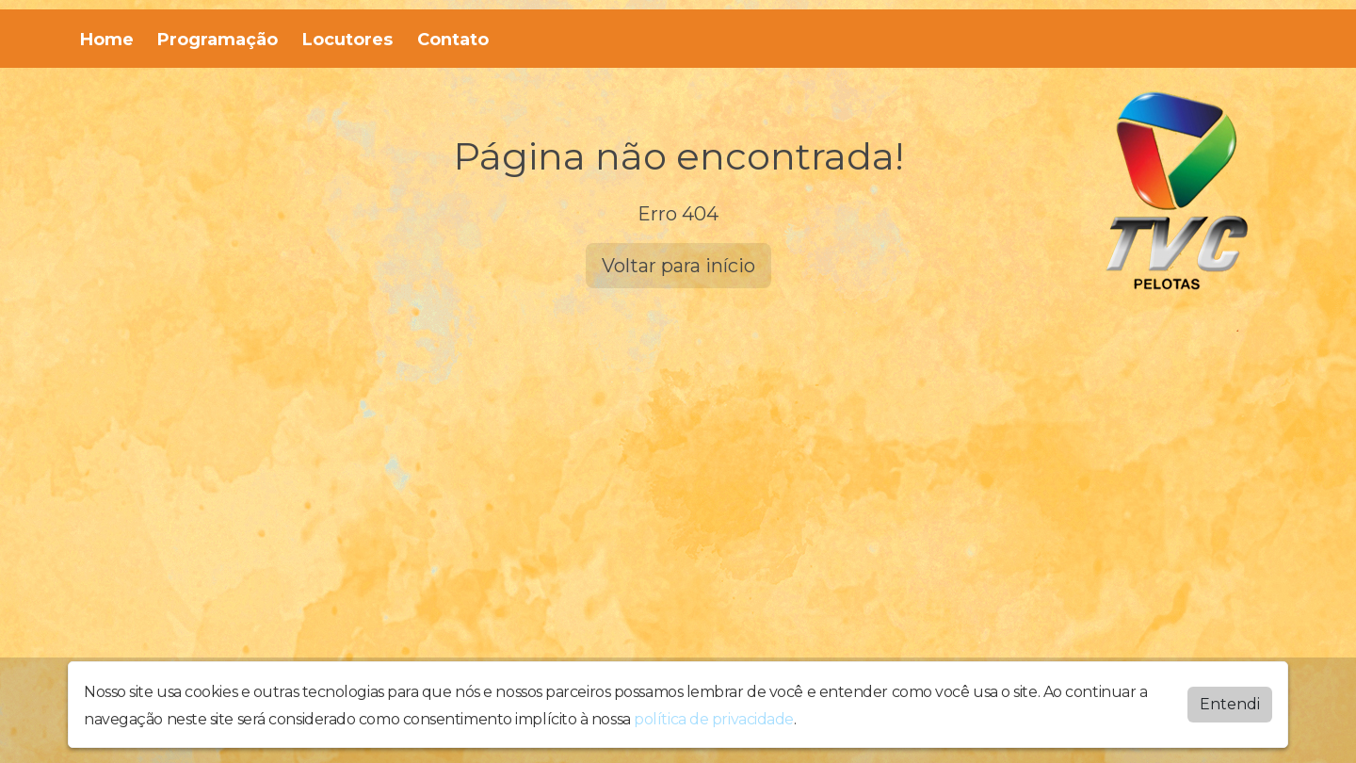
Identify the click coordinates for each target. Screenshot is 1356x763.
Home (107, 39)
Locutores (347, 39)
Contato (453, 39)
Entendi (1230, 704)
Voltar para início (678, 265)
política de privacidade (714, 719)
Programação (217, 39)
